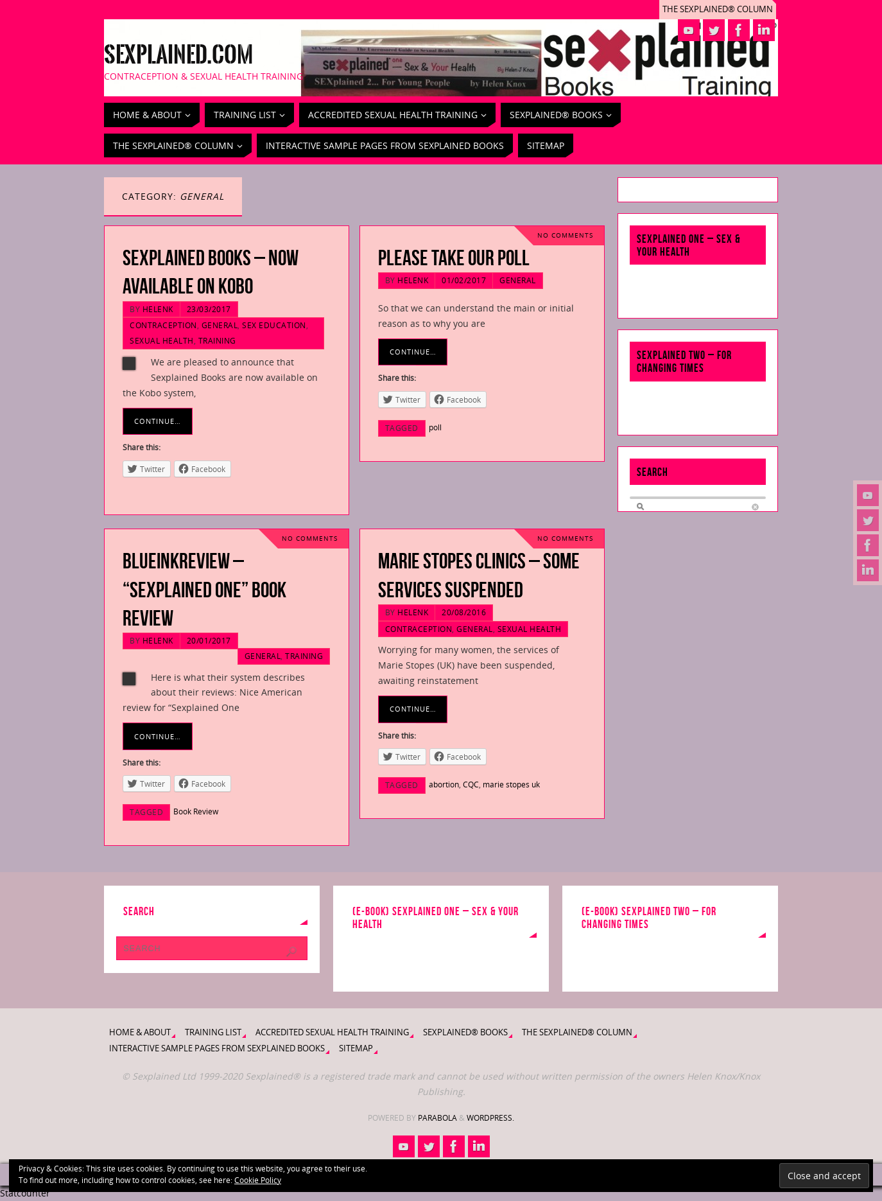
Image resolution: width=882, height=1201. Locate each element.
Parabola (437, 1117)
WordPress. (490, 1117)
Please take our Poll (454, 258)
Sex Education (274, 325)
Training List (213, 1032)
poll (435, 427)
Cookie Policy (257, 1180)
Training (217, 340)
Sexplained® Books (465, 1032)
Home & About (140, 1032)
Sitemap (356, 1048)
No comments (565, 235)
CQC (471, 784)
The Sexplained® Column (717, 9)
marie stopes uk (511, 784)
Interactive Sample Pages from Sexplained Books (217, 1048)
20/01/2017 (209, 640)
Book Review (195, 811)
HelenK (158, 309)
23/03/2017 (209, 309)
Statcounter (25, 1193)
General (220, 325)
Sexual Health (162, 340)
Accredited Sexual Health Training (332, 1032)
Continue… (157, 421)
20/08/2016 (464, 612)
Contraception (163, 325)
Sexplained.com (178, 55)
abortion (444, 784)
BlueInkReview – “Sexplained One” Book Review (204, 589)
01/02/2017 (464, 280)
